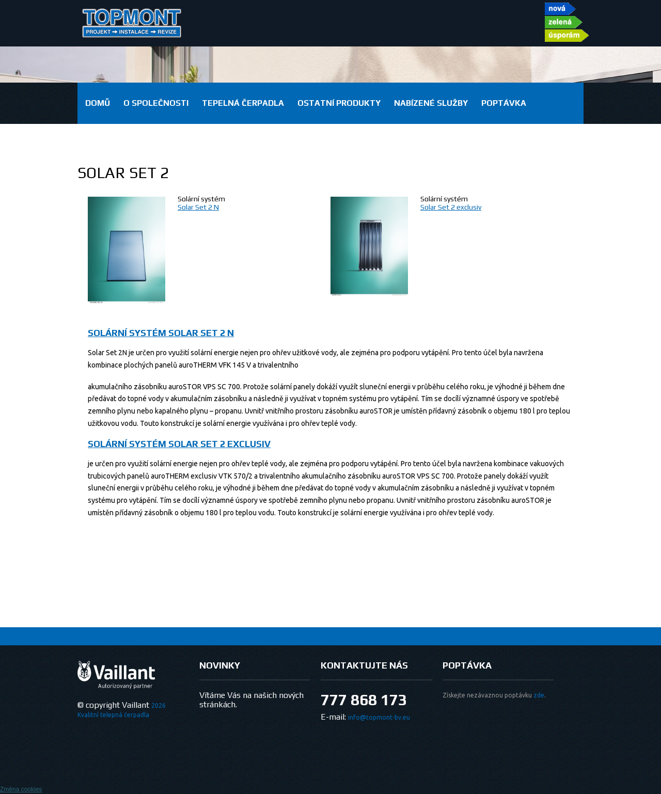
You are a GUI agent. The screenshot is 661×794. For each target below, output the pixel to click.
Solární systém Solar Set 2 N (161, 332)
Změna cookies (21, 789)
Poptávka (503, 103)
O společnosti (155, 103)
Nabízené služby (431, 103)
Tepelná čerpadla (243, 103)
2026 (158, 705)
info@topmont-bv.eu (379, 717)
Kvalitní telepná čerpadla (113, 714)
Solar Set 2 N (198, 207)
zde (538, 695)
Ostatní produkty (339, 103)
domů (97, 103)
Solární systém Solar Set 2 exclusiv (179, 443)
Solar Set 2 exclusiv (450, 207)
